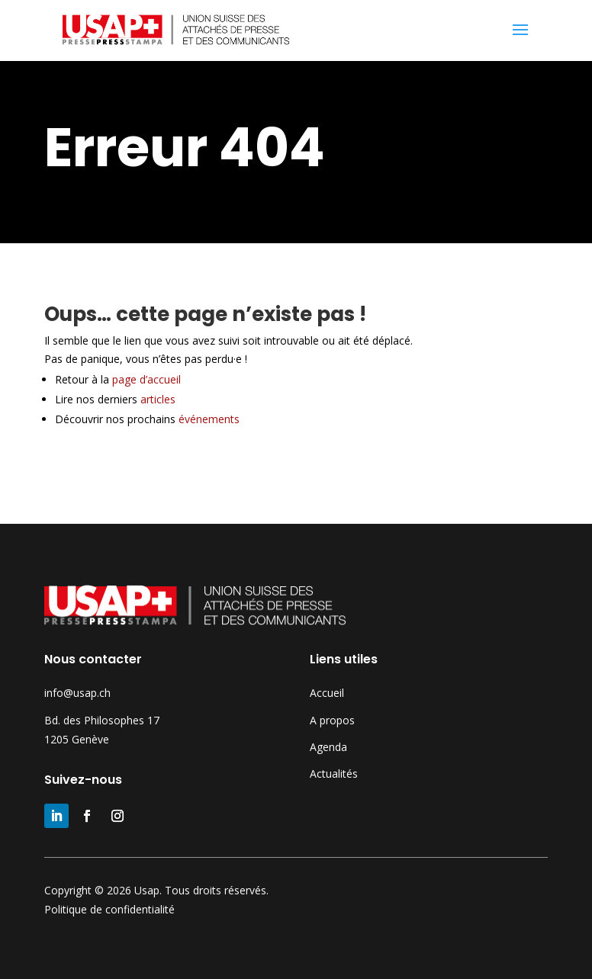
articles (157, 399)
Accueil (327, 692)
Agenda (328, 747)
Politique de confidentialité (109, 909)
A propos (332, 720)
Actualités (334, 773)
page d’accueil (154, 379)
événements (209, 419)
